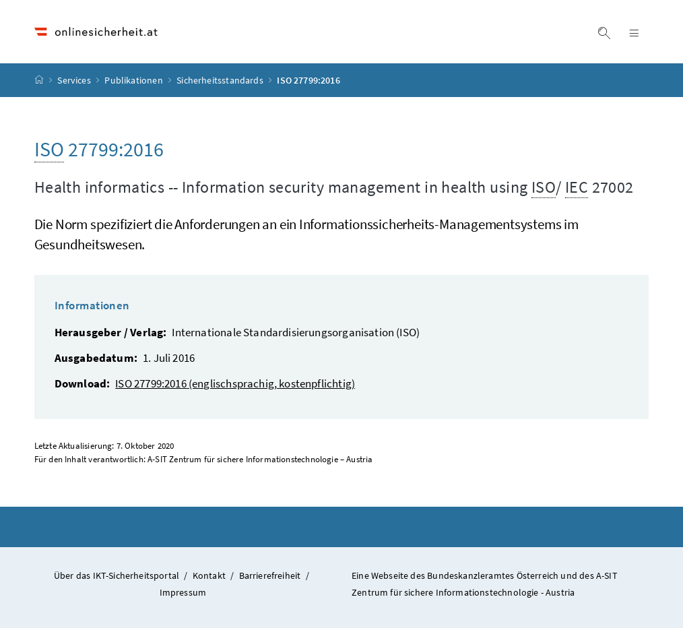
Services (75, 80)
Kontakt (209, 575)
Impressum (183, 592)
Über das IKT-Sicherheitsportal (116, 575)
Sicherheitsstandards (220, 80)
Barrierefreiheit (270, 575)
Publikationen (134, 80)
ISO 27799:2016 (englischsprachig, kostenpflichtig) (235, 383)
